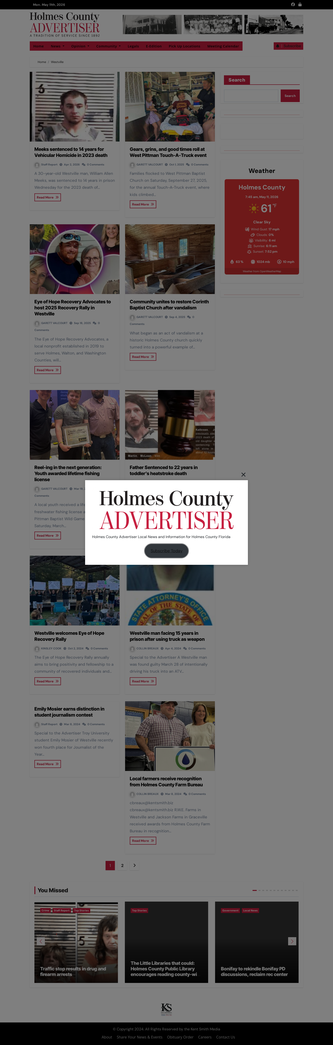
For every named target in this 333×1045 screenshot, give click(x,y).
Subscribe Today (167, 551)
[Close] (243, 474)
